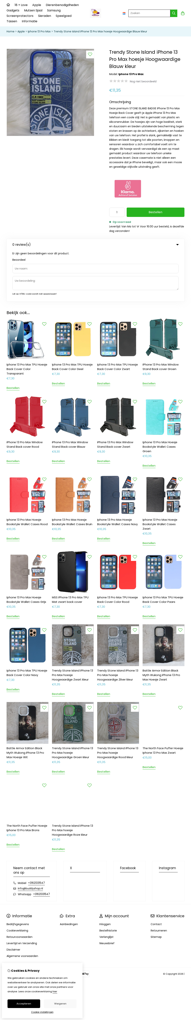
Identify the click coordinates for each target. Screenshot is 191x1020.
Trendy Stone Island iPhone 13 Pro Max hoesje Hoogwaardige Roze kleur (72, 779)
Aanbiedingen (69, 873)
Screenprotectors (20, 16)
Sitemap (156, 886)
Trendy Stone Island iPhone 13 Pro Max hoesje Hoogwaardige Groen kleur (72, 701)
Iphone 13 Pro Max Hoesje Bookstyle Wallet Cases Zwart (160, 473)
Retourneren (159, 880)
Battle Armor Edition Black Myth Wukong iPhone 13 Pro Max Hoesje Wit (25, 701)
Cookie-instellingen (42, 1012)
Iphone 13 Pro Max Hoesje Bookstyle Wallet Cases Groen (160, 395)
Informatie (29, 21)
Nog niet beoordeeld (143, 81)
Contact (156, 873)
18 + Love (21, 5)
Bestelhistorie (108, 880)
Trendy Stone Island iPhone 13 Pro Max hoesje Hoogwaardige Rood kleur (117, 701)
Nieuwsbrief (106, 892)
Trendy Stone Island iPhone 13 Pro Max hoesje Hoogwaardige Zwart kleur (72, 623)
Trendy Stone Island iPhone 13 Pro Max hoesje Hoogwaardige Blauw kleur (100, 31)
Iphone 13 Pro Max (39, 31)
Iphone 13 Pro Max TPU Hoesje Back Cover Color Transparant (27, 317)
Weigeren (60, 1003)
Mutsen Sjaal (33, 10)
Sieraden (44, 16)
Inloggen (105, 873)
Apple (36, 5)
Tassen (12, 21)
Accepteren (24, 1003)
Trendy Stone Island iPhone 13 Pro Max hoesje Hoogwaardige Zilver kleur (117, 623)
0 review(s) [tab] (95, 244)
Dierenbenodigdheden (62, 5)
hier (55, 991)
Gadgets (13, 10)
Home (10, 31)
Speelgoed (63, 16)
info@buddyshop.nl (30, 837)
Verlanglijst (106, 886)
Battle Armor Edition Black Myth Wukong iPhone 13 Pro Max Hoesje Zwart (161, 623)
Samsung (54, 10)
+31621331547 (36, 832)
